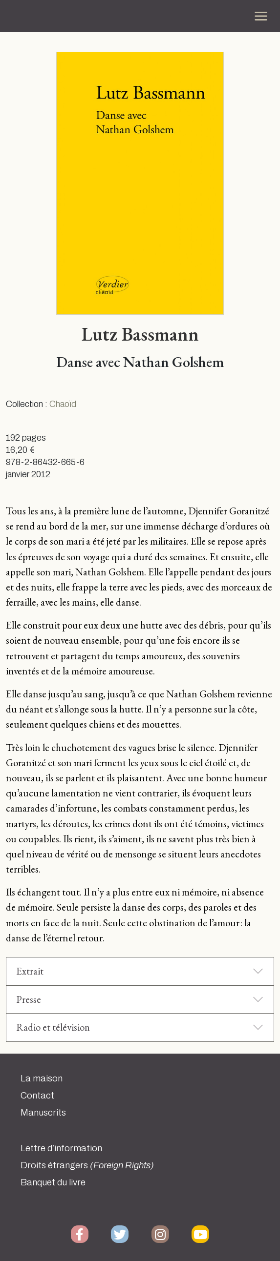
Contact (37, 1095)
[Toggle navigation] (261, 16)
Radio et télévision (53, 1027)
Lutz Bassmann (140, 334)
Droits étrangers (87, 1165)
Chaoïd (62, 404)
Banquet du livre (53, 1182)
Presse (28, 999)
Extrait (29, 970)
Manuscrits (43, 1113)
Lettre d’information (61, 1148)
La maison (42, 1078)
